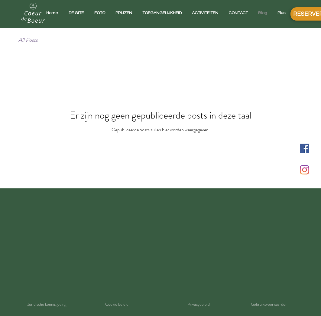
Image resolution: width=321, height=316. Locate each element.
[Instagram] (304, 169)
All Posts (28, 40)
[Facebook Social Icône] (304, 148)
